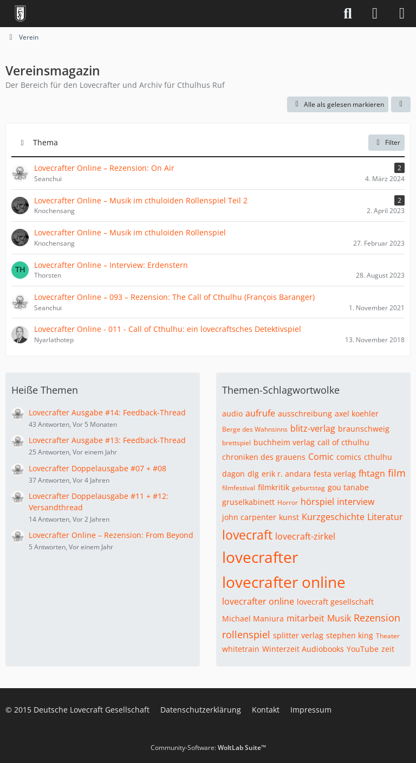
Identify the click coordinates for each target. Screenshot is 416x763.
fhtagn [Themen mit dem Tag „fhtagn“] (372, 473)
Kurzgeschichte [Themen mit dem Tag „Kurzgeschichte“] (333, 517)
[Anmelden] (375, 13)
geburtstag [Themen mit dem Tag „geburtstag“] (308, 487)
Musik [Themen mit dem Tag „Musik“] (339, 618)
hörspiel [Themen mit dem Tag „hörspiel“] (317, 502)
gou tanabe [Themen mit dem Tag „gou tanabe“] (348, 487)
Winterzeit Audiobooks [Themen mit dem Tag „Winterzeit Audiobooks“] (303, 649)
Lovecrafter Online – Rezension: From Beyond (111, 535)
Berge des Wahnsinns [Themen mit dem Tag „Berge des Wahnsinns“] (255, 429)
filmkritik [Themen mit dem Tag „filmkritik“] (273, 487)
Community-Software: (208, 747)
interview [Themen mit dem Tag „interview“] (355, 502)
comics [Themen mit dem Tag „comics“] (348, 457)
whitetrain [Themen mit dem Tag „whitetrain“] (240, 649)
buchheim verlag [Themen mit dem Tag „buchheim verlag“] (284, 442)
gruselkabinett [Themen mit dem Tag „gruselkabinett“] (248, 502)
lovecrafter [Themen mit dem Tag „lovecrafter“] (260, 557)
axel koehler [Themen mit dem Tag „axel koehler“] (357, 413)
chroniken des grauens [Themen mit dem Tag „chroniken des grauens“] (264, 457)
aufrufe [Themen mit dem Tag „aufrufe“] (260, 413)
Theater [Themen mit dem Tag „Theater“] (388, 635)
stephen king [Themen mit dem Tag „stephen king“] (349, 635)
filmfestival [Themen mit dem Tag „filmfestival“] (238, 487)
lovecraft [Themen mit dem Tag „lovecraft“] (247, 534)
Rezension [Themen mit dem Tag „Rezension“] (377, 617)
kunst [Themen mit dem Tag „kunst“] (289, 517)
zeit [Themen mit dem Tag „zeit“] (387, 649)
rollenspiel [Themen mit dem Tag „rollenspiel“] (246, 634)
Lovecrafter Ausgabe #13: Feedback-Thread (107, 440)
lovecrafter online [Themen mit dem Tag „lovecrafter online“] (284, 582)
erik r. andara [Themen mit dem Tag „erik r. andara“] (286, 474)
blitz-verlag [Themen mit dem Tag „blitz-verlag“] (312, 428)
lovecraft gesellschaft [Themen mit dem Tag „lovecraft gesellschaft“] (335, 602)
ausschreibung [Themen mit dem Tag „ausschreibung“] (305, 413)
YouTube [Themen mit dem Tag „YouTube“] (363, 649)
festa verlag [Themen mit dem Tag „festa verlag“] (335, 474)
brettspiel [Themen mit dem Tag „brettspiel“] (236, 442)
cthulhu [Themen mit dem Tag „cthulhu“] (378, 457)
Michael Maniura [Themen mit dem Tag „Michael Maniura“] (253, 618)
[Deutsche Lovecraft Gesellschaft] (20, 13)
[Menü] (402, 13)
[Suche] (348, 13)
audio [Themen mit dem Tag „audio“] (232, 413)
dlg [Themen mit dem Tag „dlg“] (253, 474)
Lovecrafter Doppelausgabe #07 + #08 (97, 468)
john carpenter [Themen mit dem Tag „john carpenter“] (249, 517)
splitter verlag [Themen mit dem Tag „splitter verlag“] (298, 635)
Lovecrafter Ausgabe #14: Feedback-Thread (107, 412)
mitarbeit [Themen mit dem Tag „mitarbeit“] (305, 618)
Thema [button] (45, 142)
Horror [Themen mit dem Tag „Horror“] (287, 502)
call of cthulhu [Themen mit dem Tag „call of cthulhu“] (343, 442)
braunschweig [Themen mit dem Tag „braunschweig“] (363, 429)
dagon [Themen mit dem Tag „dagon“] (233, 474)
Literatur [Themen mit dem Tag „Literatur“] (385, 517)
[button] (401, 105)
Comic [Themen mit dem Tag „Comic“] (321, 457)
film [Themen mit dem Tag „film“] (397, 472)
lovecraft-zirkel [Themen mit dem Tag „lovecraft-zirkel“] (305, 536)
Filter (386, 142)
